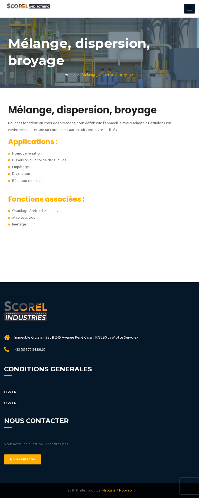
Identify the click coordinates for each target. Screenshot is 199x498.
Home (70, 75)
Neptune (109, 490)
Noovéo (125, 490)
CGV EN (10, 403)
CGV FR (10, 392)
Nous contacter (22, 459)
